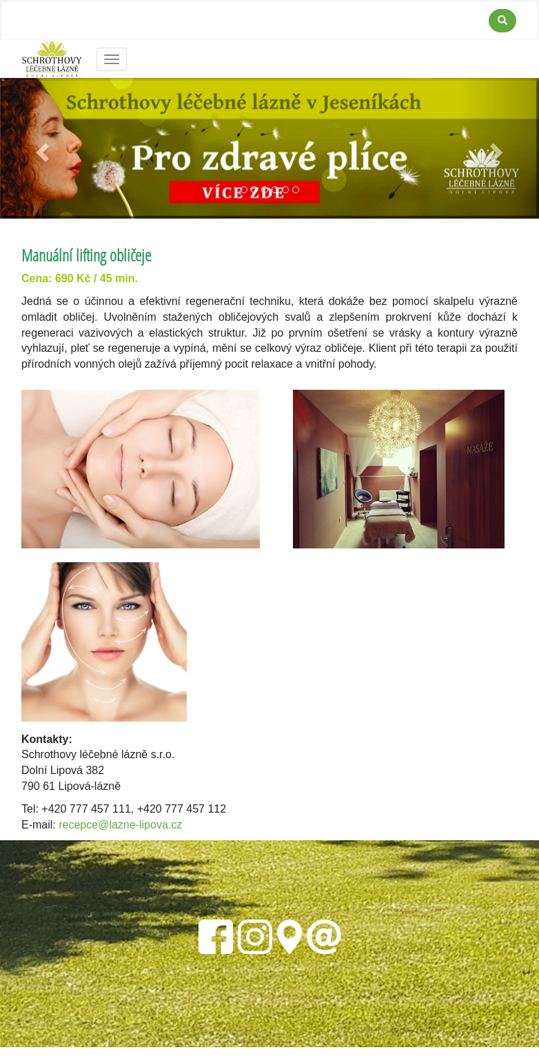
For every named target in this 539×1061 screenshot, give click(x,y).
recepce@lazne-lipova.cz (120, 825)
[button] (40, 148)
